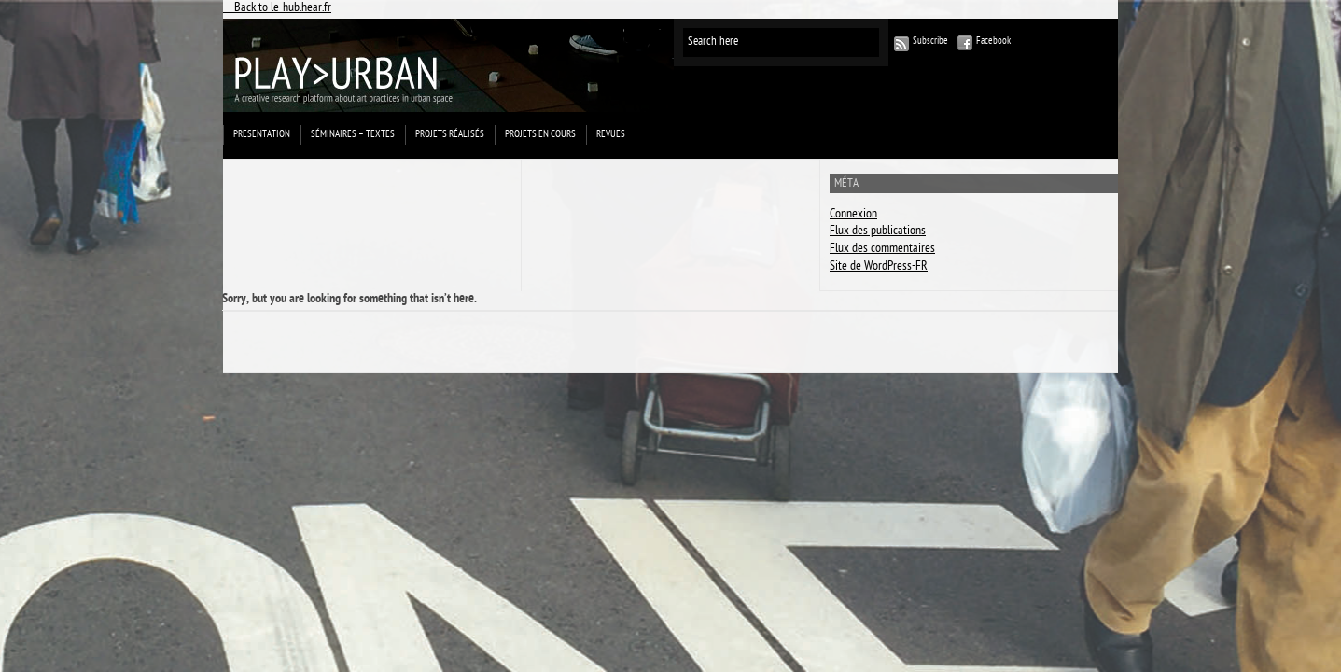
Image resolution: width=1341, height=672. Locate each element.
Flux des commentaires (882, 250)
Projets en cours (540, 135)
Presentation (261, 135)
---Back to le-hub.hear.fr (277, 9)
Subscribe (930, 41)
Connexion (853, 215)
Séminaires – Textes (353, 135)
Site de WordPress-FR (879, 267)
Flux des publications (878, 232)
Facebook (993, 41)
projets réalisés (449, 135)
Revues (610, 135)
